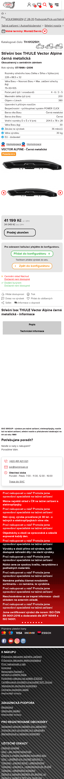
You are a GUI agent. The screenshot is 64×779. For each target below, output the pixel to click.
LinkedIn (23, 641)
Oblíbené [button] (43, 6)
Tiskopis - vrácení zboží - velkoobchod (22, 763)
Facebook (4, 641)
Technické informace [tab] (32, 331)
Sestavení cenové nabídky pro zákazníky (23, 726)
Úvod (2, 13)
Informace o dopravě (29, 302)
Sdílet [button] (8, 302)
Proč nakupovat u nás (13, 664)
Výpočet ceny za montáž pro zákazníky (23, 730)
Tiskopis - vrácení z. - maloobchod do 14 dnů (26, 766)
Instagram (17, 641)
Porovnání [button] (38, 6)
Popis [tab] (32, 324)
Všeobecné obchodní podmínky (19, 685)
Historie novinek (10, 748)
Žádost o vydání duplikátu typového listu (23, 755)
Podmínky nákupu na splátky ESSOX (21, 678)
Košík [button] (54, 6)
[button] (26, 4)
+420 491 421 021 (18, 461)
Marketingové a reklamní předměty (20, 734)
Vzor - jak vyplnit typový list (16, 751)
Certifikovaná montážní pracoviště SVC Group (26, 682)
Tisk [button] (33, 294)
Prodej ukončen (18, 233)
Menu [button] (59, 4)
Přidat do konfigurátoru (30, 254)
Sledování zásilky (10, 711)
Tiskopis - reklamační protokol (18, 770)
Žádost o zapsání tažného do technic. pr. (23, 774)
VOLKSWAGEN (14, 19)
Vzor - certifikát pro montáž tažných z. (22, 759)
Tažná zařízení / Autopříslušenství (21, 25)
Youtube (11, 641)
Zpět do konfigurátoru (34, 266)
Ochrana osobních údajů (15, 689)
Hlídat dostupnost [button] (14, 294)
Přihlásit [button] (32, 4)
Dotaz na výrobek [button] (14, 298)
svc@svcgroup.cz (18, 466)
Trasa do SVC (17, 481)
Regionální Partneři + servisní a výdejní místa (13, 673)
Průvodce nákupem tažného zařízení (21, 656)
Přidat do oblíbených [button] (42, 298)
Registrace (7, 707)
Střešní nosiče (53, 25)
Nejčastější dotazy (11, 693)
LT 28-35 (29, 19)
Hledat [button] (47, 4)
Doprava (6, 667)
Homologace (13, 144)
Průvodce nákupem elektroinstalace (21, 660)
